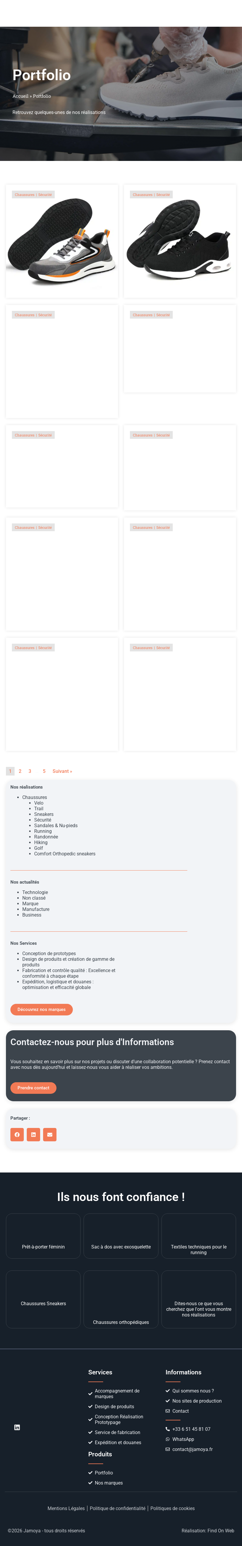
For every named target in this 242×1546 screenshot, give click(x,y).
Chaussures (34, 797)
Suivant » (62, 771)
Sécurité (42, 820)
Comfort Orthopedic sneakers (64, 854)
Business (31, 915)
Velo (38, 803)
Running (43, 831)
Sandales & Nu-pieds (56, 825)
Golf (38, 848)
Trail (38, 808)
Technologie (35, 892)
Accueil (20, 96)
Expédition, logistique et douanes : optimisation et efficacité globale (58, 984)
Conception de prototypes (49, 953)
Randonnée (46, 837)
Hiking (41, 842)
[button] (209, 13)
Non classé (33, 898)
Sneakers (44, 814)
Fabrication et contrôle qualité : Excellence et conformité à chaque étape (68, 973)
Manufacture (35, 909)
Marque (30, 903)
